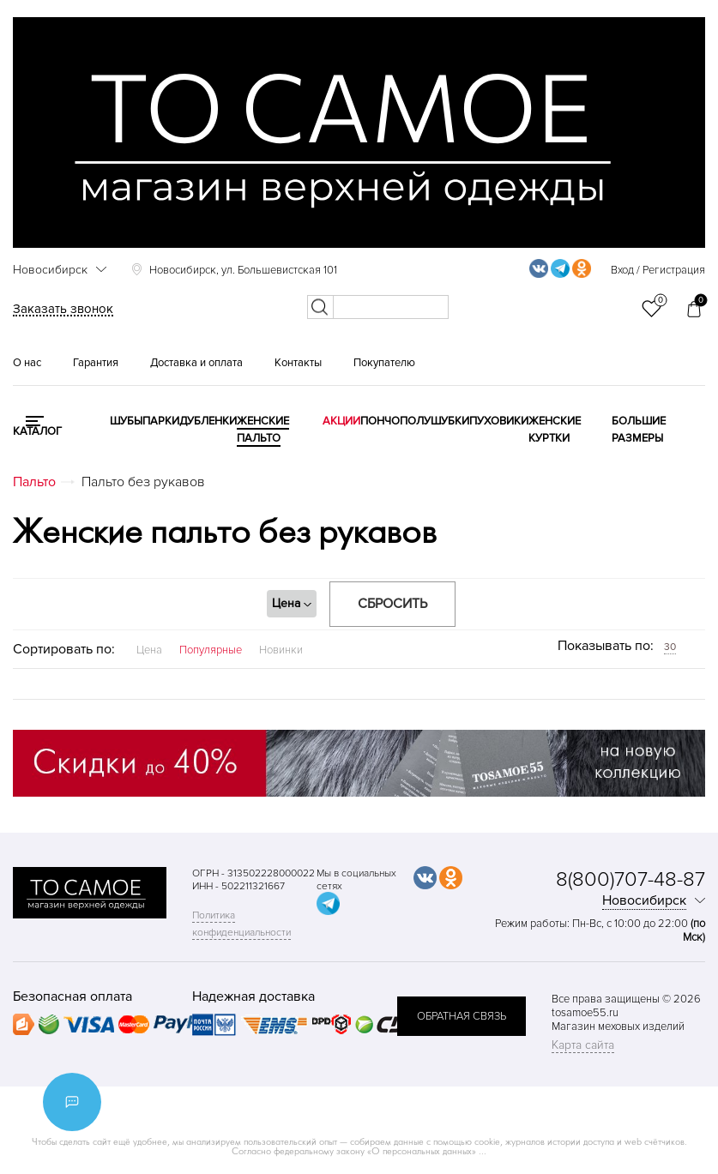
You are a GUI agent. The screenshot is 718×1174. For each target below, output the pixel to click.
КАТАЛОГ (37, 431)
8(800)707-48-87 (630, 879)
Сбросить (392, 603)
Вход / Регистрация (658, 270)
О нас (27, 363)
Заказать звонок (63, 308)
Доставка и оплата (196, 363)
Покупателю (384, 363)
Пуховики (498, 421)
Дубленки (208, 421)
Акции (341, 421)
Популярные (210, 650)
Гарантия (95, 363)
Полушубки (434, 421)
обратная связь (461, 1016)
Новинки (281, 650)
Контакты (298, 363)
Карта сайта (583, 1045)
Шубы (126, 421)
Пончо (380, 421)
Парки (160, 421)
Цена (149, 650)
